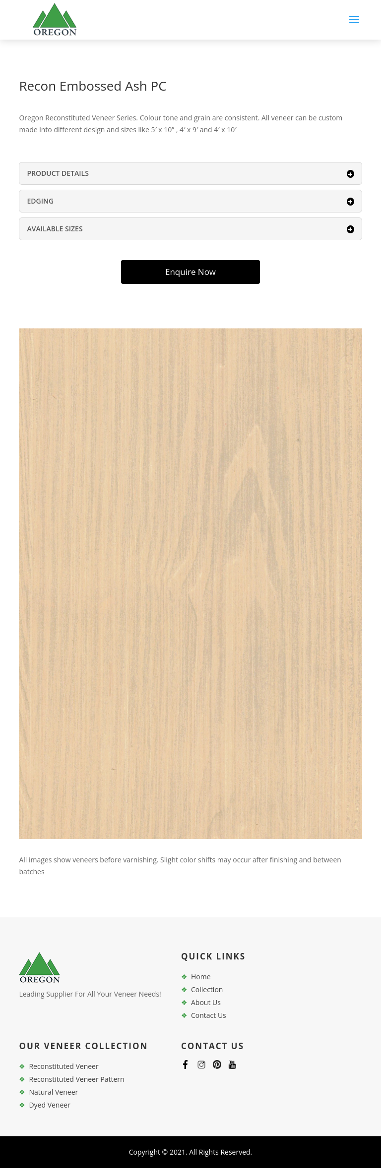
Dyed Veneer (49, 1105)
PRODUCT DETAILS (190, 173)
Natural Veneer (53, 1092)
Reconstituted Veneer (63, 1066)
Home (201, 976)
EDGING (190, 201)
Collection (207, 989)
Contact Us (208, 1015)
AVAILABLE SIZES (190, 228)
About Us (206, 1002)
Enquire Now (190, 271)
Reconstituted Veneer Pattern (76, 1079)
